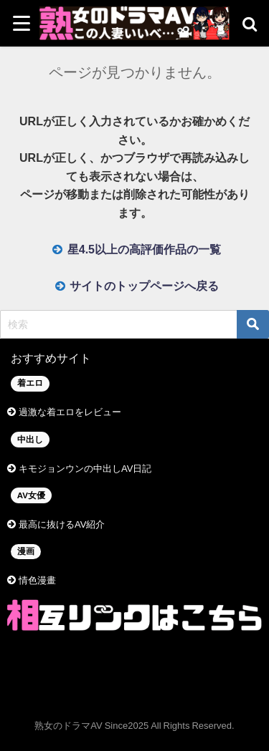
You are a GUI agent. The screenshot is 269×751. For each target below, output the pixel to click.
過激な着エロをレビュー (70, 412)
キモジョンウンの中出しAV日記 (85, 468)
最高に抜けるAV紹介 (62, 524)
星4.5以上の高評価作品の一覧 (144, 249)
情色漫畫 (37, 580)
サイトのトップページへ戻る (144, 285)
